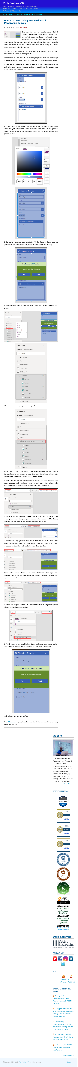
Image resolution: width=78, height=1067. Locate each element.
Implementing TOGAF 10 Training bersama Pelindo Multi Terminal (62, 1047)
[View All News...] (68, 1055)
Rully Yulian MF (13, 3)
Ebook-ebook (13, 722)
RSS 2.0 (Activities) (71, 980)
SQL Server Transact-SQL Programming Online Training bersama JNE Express (63, 1037)
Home (5, 14)
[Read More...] (69, 784)
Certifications (37, 14)
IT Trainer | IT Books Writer (12, 11)
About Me (27, 14)
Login (69, 1062)
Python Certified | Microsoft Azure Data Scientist (20, 6)
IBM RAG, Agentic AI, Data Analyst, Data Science (20, 9)
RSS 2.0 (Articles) (63, 980)
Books (11, 14)
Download (18, 14)
